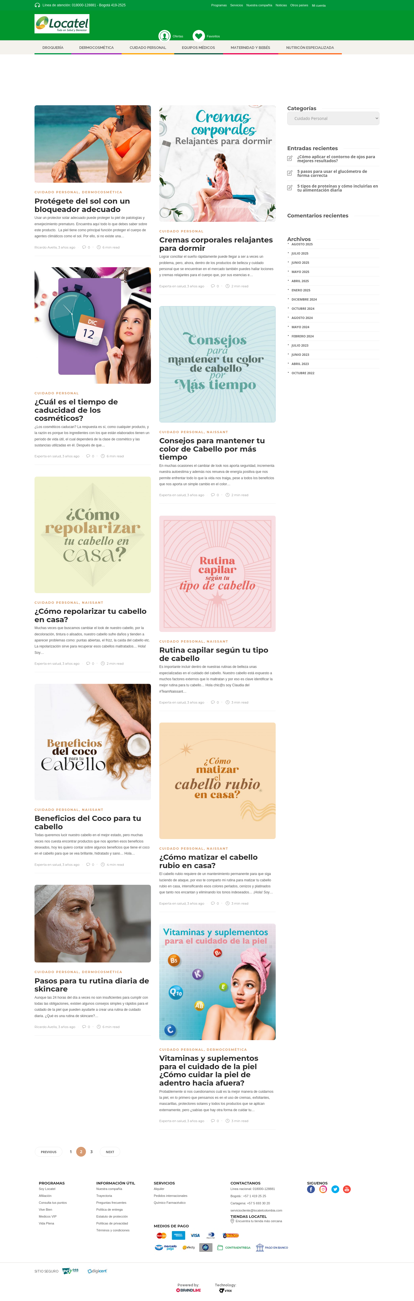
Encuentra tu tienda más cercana (259, 1221)
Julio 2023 (300, 345)
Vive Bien (45, 1209)
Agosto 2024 (302, 317)
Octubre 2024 (303, 308)
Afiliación (45, 1195)
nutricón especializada (310, 47)
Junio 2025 (300, 262)
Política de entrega (109, 1209)
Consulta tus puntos (53, 1202)
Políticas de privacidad (112, 1223)
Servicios (236, 5)
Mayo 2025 (300, 271)
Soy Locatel (47, 1189)
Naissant (217, 432)
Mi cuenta (319, 5)
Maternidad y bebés (250, 47)
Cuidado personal (148, 47)
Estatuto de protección (112, 1216)
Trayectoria (104, 1195)
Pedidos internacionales (170, 1195)
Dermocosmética (96, 47)
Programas (219, 5)
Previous (48, 1152)
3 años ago (66, 247)
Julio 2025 (300, 253)
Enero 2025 (301, 290)
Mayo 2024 (300, 326)
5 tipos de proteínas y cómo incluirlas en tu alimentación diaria (337, 188)
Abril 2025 (300, 280)
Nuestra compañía (259, 5)
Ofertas (178, 36)
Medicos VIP (48, 1216)
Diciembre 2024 (304, 299)
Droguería (53, 47)
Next (110, 1152)
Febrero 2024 (303, 336)
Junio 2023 (300, 354)
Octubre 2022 (303, 373)
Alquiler (159, 1189)
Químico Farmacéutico (170, 1202)
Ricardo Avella (45, 247)
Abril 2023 (300, 363)
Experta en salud (172, 286)
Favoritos (206, 36)
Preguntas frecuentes (111, 1202)
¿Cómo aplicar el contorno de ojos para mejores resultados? (336, 159)
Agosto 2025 (302, 244)
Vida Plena (46, 1223)
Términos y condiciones (113, 1230)
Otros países (299, 5)
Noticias (281, 5)
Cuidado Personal (56, 192)
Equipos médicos (198, 47)
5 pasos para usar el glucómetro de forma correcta (332, 173)
